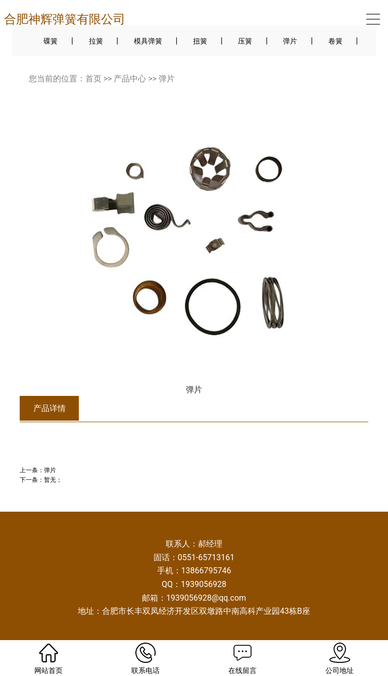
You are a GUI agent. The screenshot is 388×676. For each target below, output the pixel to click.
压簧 (245, 41)
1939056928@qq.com (206, 598)
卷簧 (335, 41)
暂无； (53, 479)
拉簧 (96, 41)
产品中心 (130, 78)
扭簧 (200, 41)
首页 (93, 78)
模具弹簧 (148, 41)
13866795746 (206, 570)
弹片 (290, 41)
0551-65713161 (206, 557)
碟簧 (50, 41)
